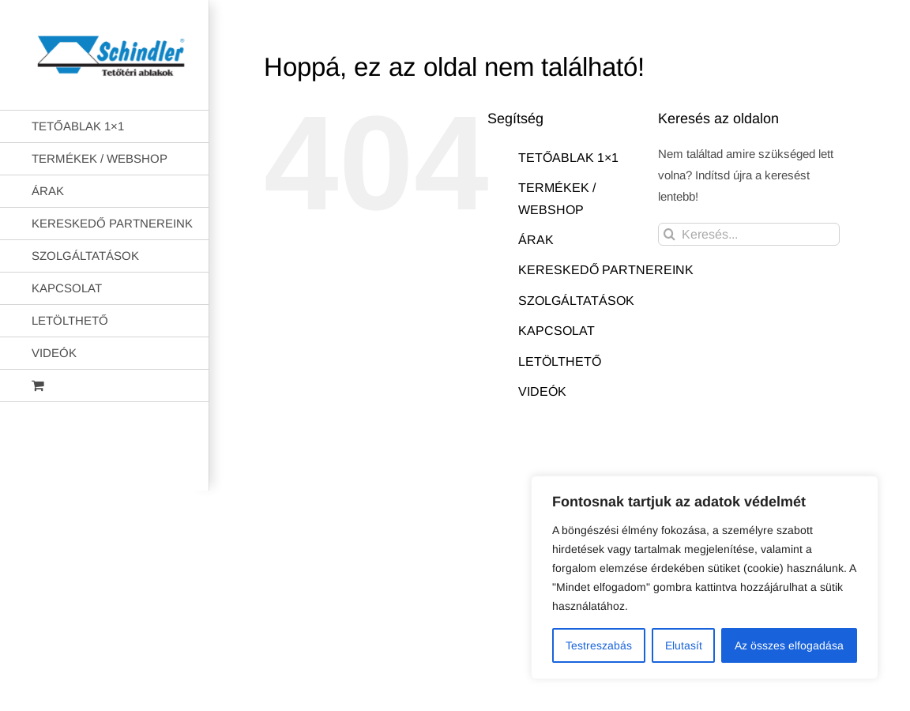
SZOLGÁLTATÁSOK (576, 300)
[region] (704, 577)
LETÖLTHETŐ (559, 361)
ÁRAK (536, 239)
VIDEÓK (542, 391)
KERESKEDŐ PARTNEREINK (606, 269)
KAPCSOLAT (556, 330)
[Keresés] (669, 234)
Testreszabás (599, 645)
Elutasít (683, 645)
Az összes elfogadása (789, 645)
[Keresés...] (749, 234)
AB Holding (658, 466)
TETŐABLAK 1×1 (568, 157)
